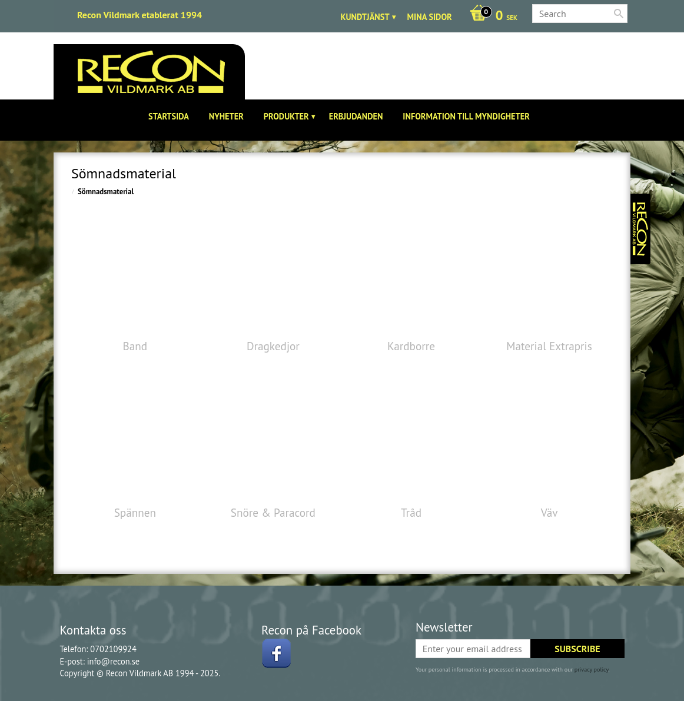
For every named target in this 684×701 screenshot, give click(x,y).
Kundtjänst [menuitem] (365, 16)
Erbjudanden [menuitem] (356, 116)
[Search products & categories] (579, 13)
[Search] (618, 13)
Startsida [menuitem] (168, 116)
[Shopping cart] (490, 16)
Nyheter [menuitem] (226, 116)
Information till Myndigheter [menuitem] (466, 116)
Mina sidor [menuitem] (429, 16)
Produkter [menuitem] (286, 116)
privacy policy (592, 669)
